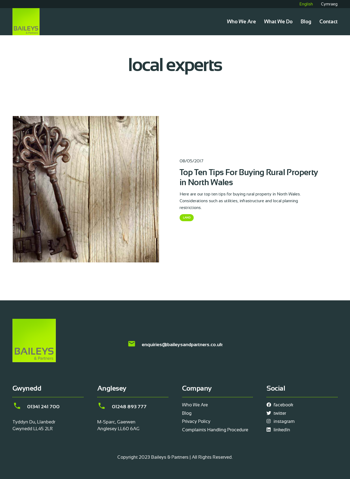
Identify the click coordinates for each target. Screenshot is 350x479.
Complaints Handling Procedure (215, 429)
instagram (281, 421)
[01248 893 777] (104, 407)
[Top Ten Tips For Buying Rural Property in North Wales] (86, 119)
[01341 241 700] (19, 407)
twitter (276, 413)
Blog (187, 413)
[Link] (26, 21)
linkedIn (278, 429)
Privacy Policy (196, 421)
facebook (280, 404)
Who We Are (195, 404)
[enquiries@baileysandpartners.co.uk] (134, 345)
